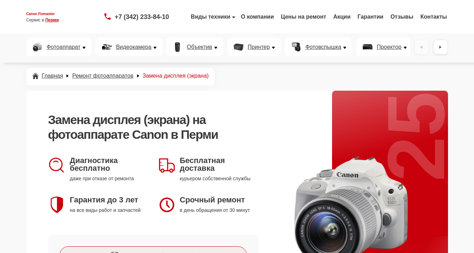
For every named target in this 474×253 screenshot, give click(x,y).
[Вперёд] (440, 47)
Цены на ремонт (303, 17)
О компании (257, 17)
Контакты (434, 17)
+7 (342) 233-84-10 (142, 16)
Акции (341, 17)
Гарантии (371, 17)
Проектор (389, 47)
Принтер (259, 47)
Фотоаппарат (64, 47)
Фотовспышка (323, 47)
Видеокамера (133, 47)
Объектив (199, 47)
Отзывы (401, 17)
